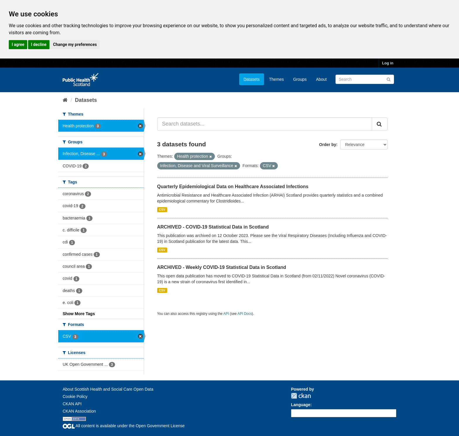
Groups (299, 79)
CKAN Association (79, 411)
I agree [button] (18, 44)
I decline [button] (39, 44)
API (226, 314)
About (321, 79)
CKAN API (72, 403)
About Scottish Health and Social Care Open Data (108, 389)
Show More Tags (79, 313)
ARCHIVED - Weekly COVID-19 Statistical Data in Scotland (221, 267)
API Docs (244, 314)
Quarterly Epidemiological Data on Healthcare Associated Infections (233, 186)
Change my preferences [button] (75, 44)
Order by (327, 144)
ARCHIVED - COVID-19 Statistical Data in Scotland (213, 226)
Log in (387, 63)
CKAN (301, 396)
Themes (276, 79)
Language (300, 404)
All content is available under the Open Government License (124, 425)
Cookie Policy (75, 396)
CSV (162, 209)
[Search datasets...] (264, 124)
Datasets (252, 79)
